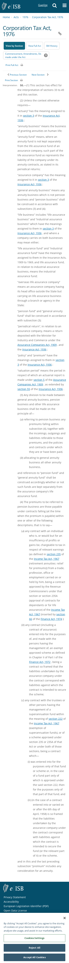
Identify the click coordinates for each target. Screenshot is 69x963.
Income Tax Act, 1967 (46, 559)
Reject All (34, 949)
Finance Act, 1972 (39, 662)
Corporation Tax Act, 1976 (47, 17)
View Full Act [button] (34, 45)
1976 (25, 17)
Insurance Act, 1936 (29, 184)
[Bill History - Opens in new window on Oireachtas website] (51, 46)
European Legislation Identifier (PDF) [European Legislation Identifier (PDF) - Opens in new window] (26, 906)
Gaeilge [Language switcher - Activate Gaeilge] (42, 1)
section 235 (54, 554)
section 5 (39, 380)
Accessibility (11, 901)
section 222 (56, 718)
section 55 (23, 389)
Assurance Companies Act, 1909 (37, 345)
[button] (54, 6)
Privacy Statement (15, 897)
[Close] (65, 920)
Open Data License (15, 910)
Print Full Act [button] (12, 65)
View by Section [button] (14, 45)
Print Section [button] (11, 80)
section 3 (28, 115)
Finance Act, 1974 (51, 619)
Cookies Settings (34, 940)
